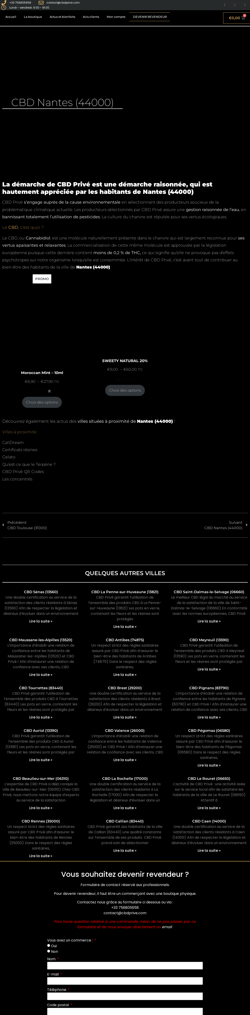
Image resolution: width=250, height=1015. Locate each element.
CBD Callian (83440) (125, 821)
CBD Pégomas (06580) (209, 730)
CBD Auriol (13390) (41, 730)
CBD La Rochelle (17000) (125, 778)
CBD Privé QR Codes (23, 471)
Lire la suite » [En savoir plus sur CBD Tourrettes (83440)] (40, 717)
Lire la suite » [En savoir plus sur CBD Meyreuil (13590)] (209, 669)
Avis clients (91, 16)
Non (54, 951)
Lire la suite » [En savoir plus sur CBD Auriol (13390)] (40, 759)
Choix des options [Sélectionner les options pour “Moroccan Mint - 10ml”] (42, 402)
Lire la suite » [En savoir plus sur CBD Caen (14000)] (209, 850)
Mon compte (116, 16)
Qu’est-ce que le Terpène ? (29, 464)
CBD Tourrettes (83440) (41, 688)
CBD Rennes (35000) (41, 821)
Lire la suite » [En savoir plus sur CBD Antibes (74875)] (125, 674)
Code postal (58, 1005)
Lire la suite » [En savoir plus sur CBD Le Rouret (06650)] (209, 808)
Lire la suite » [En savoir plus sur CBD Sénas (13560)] (40, 621)
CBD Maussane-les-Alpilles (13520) (40, 640)
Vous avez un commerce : (70, 940)
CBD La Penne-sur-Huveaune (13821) (125, 592)
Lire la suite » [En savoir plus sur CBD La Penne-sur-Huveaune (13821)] (125, 626)
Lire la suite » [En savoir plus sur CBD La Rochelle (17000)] (125, 808)
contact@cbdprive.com (125, 913)
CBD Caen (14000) (209, 821)
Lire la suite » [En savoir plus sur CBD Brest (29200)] (125, 717)
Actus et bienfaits (62, 16)
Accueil (10, 16)
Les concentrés (17, 479)
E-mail (53, 974)
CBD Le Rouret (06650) (209, 778)
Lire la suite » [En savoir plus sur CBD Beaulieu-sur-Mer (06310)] (40, 808)
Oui (54, 945)
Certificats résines (19, 449)
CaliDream (13, 442)
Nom (51, 959)
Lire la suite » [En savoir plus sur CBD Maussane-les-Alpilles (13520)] (40, 674)
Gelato (8, 457)
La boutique (33, 16)
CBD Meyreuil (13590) (209, 640)
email (167, 927)
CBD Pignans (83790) (209, 688)
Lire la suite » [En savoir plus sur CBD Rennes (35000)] (40, 856)
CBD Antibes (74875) (125, 640)
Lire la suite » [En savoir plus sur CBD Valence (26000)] (125, 759)
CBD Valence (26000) (125, 730)
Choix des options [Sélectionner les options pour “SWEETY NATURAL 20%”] (125, 390)
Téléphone (57, 989)
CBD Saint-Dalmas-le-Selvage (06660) (209, 592)
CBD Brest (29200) (125, 688)
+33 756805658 (125, 907)
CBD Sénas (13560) (41, 592)
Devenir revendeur (150, 16)
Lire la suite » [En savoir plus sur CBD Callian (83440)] (125, 850)
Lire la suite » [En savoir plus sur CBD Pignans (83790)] (209, 717)
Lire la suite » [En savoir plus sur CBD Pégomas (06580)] (209, 765)
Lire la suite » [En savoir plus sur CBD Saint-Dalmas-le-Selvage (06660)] (209, 621)
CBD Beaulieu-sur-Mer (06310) (41, 778)
